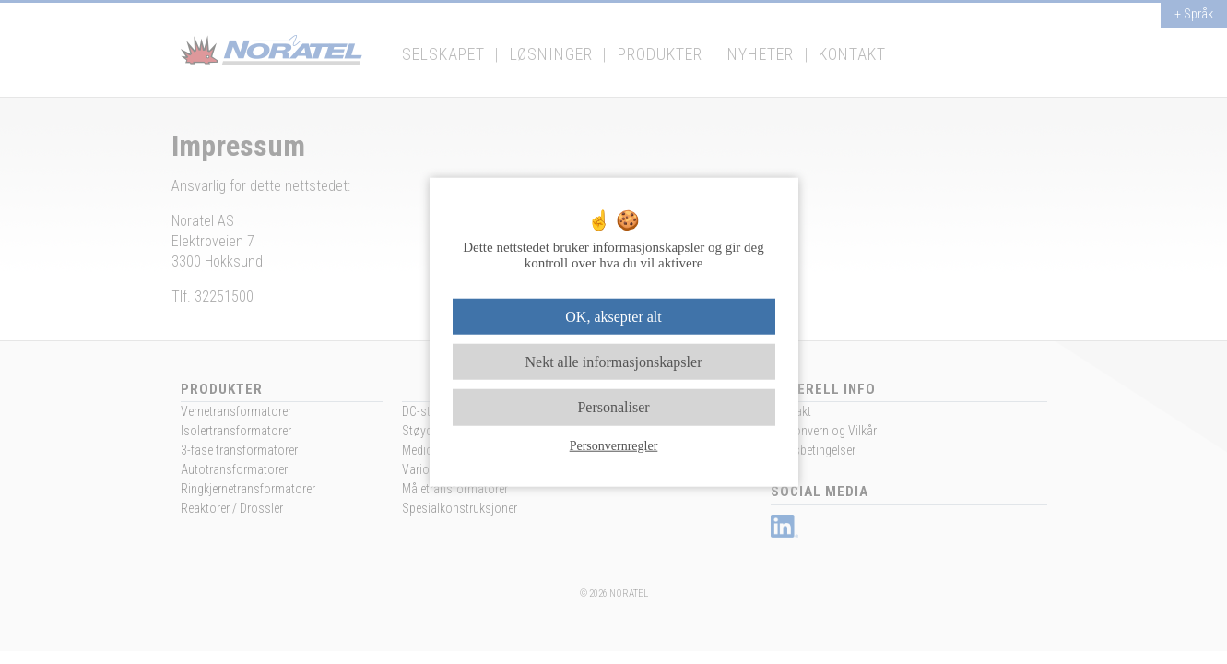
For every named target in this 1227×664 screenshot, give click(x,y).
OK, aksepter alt (613, 317)
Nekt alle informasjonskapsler (613, 362)
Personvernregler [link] (614, 445)
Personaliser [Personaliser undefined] (613, 407)
